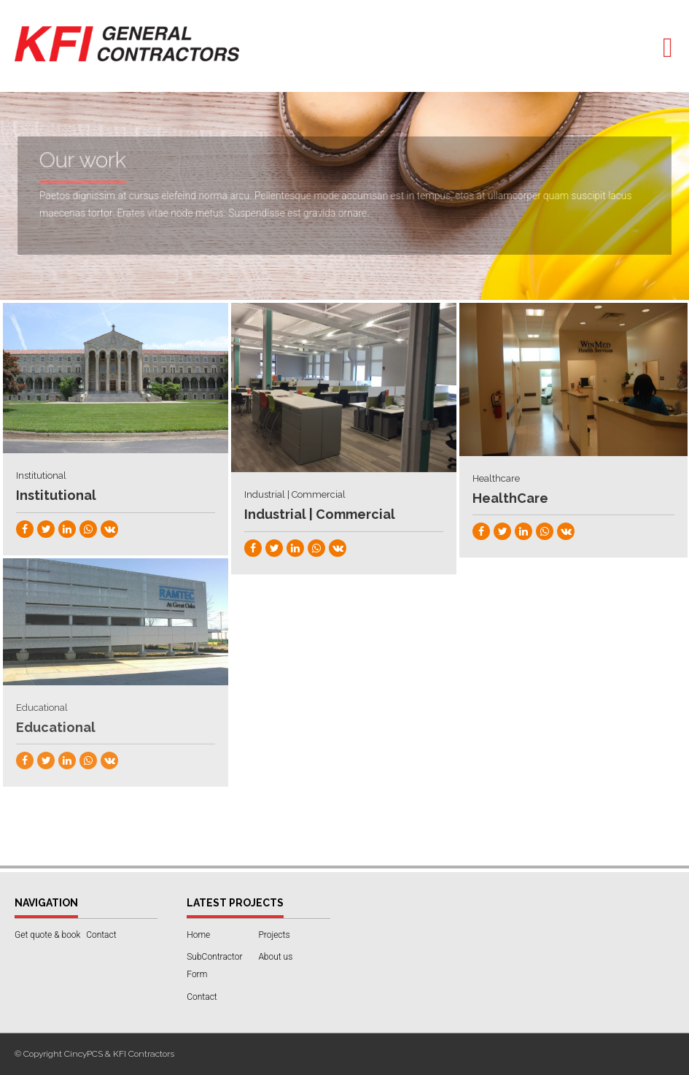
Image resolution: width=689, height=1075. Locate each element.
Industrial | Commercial (319, 514)
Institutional (56, 495)
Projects (273, 935)
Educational (56, 727)
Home (198, 935)
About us (275, 957)
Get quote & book (47, 935)
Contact (101, 935)
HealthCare (510, 498)
